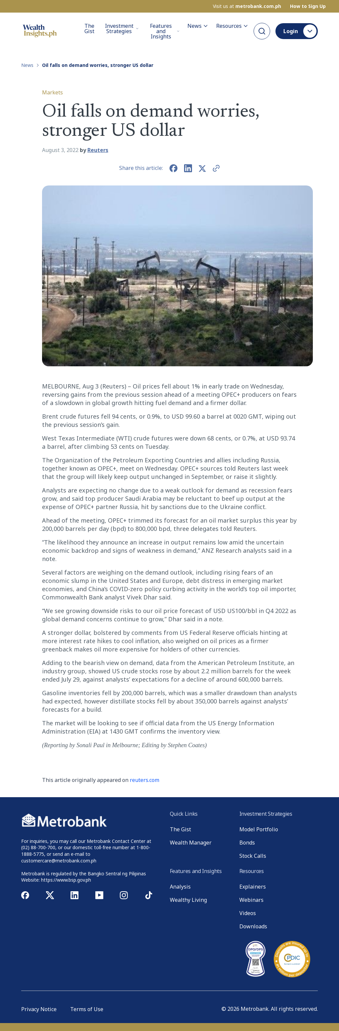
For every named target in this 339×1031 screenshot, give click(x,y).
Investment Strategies (122, 28)
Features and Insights (164, 31)
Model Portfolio (258, 829)
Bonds (247, 842)
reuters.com (144, 780)
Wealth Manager (191, 842)
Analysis (180, 886)
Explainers (252, 886)
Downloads (253, 926)
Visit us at (247, 6)
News (197, 25)
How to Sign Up (308, 6)
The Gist (89, 29)
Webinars (251, 899)
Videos (247, 913)
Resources (232, 25)
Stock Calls (252, 855)
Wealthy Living (188, 899)
